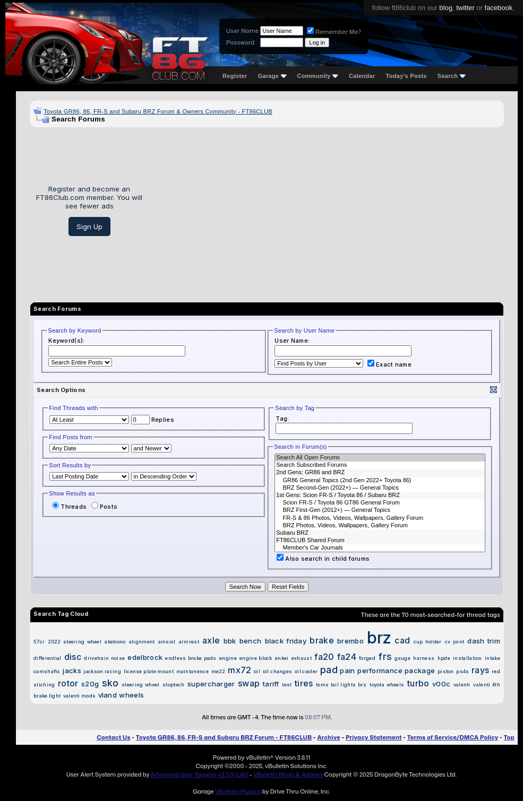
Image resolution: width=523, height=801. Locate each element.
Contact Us (113, 737)
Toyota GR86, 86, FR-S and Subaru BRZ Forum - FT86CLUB (224, 737)
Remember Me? (334, 32)
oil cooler (306, 671)
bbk (230, 641)
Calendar (362, 76)
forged (367, 658)
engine (228, 658)
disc (72, 656)
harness (423, 658)
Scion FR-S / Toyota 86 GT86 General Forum (380, 503)
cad (402, 640)
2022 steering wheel (74, 642)
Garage (272, 76)
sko (110, 683)
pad (329, 669)
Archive (328, 737)
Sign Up (89, 226)
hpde (444, 658)
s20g (90, 684)
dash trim (483, 641)
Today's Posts (406, 76)
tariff (271, 684)
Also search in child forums (323, 558)
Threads (69, 506)
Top (509, 737)
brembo (350, 641)
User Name (242, 31)
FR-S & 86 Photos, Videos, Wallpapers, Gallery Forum (380, 518)
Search (452, 76)
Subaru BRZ (380, 533)
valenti (461, 684)
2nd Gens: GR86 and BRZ (380, 472)
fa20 (324, 656)
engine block (255, 658)
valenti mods (79, 696)
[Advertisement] (327, 210)
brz (379, 637)
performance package (396, 670)
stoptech (173, 684)
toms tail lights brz (341, 684)
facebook (499, 8)
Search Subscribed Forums (380, 465)
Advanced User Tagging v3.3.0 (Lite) (199, 774)
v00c (441, 684)
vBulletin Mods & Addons (288, 774)
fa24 (346, 656)
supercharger (211, 684)
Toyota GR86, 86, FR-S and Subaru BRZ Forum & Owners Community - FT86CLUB (158, 111)
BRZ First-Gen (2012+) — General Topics (380, 510)
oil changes (278, 671)
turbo (418, 683)
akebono (115, 642)
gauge (402, 658)
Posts (104, 506)
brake (322, 640)
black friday (286, 641)
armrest (189, 642)
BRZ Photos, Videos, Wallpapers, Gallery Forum (380, 525)
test (286, 684)
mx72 (239, 670)
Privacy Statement (374, 737)
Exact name (389, 364)
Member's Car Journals (380, 548)
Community (318, 76)
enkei (282, 658)
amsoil (167, 642)
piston (446, 671)
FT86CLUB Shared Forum (380, 540)
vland (107, 695)
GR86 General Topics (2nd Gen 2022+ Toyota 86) (380, 480)
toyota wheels (387, 684)
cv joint (454, 642)
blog (445, 8)
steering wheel (140, 684)
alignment (142, 642)
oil (257, 671)
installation (467, 658)
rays (480, 670)
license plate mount (149, 671)
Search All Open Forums (380, 458)
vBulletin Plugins (238, 791)
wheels (131, 695)
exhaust (301, 658)
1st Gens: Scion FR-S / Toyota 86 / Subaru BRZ (380, 495)
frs (385, 656)
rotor (68, 683)
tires (304, 683)
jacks (72, 670)
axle (211, 640)
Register (234, 76)
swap (249, 683)
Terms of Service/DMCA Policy (453, 737)
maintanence (192, 671)
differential (47, 658)
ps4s (462, 671)
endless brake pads (190, 658)
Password (240, 42)
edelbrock (144, 657)
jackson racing (102, 671)
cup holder (428, 642)
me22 (218, 671)
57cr (39, 642)
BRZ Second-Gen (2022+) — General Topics (380, 488)
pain (347, 670)
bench (250, 641)
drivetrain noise (104, 658)
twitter (465, 8)
